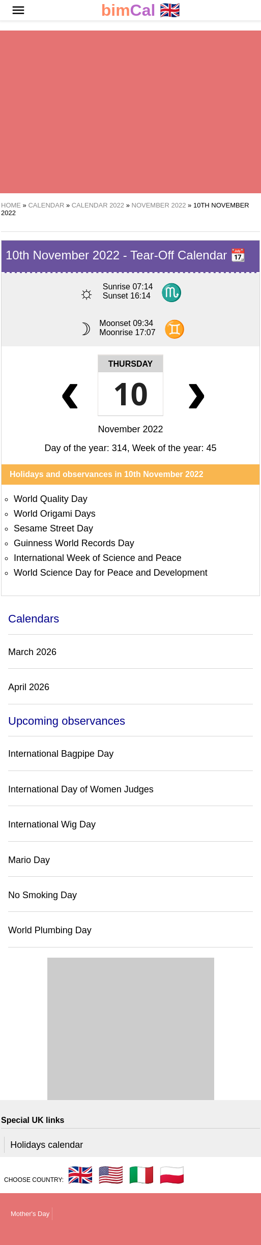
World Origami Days (55, 514)
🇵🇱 (172, 1175)
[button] (18, 10)
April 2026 (28, 687)
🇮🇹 (141, 1175)
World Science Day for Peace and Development (111, 573)
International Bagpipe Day (60, 754)
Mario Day (29, 860)
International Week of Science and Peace (98, 558)
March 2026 (32, 652)
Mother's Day (30, 1214)
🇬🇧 (141, 10)
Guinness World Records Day (74, 543)
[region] (130, 112)
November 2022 (130, 429)
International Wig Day (52, 824)
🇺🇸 (111, 1175)
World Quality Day (51, 499)
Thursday (130, 364)
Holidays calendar (46, 1145)
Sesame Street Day (53, 528)
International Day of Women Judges (81, 789)
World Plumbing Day (50, 930)
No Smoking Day (42, 895)
